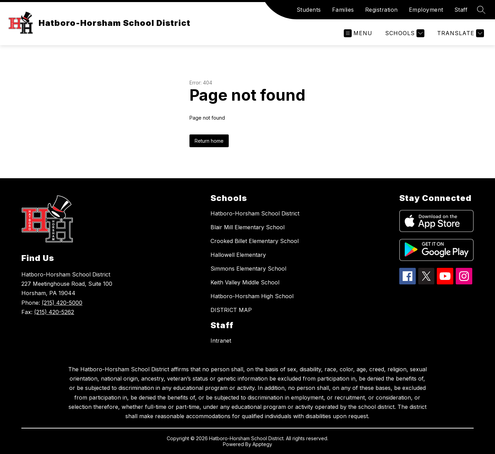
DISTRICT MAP (231, 309)
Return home (209, 141)
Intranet (220, 340)
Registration (381, 9)
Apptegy (262, 444)
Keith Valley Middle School (244, 282)
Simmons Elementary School (248, 268)
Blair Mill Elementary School (247, 227)
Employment (426, 9)
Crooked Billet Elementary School (254, 241)
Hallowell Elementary (238, 254)
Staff (461, 9)
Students (309, 9)
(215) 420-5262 (54, 312)
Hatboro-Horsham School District (254, 213)
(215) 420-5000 (62, 302)
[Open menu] (358, 33)
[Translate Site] (459, 33)
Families (343, 9)
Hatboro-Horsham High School (251, 296)
